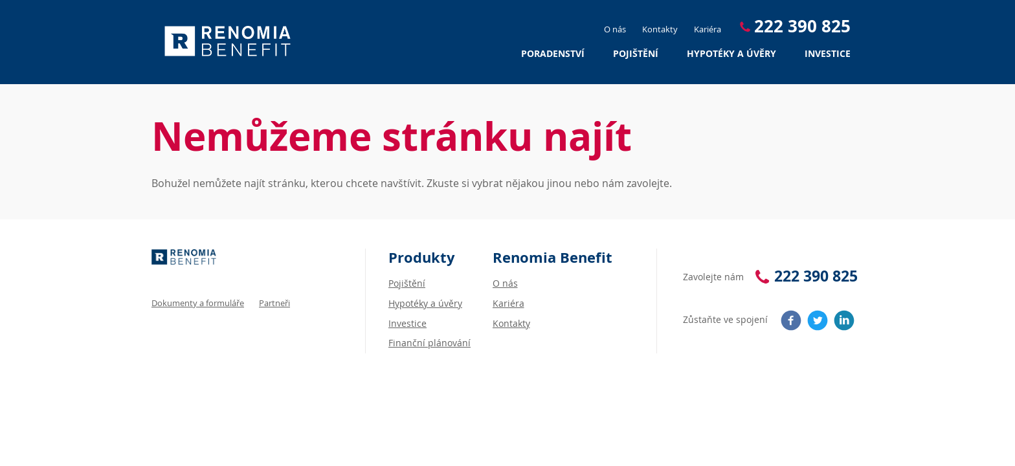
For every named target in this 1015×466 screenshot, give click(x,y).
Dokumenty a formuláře (197, 303)
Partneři (274, 303)
